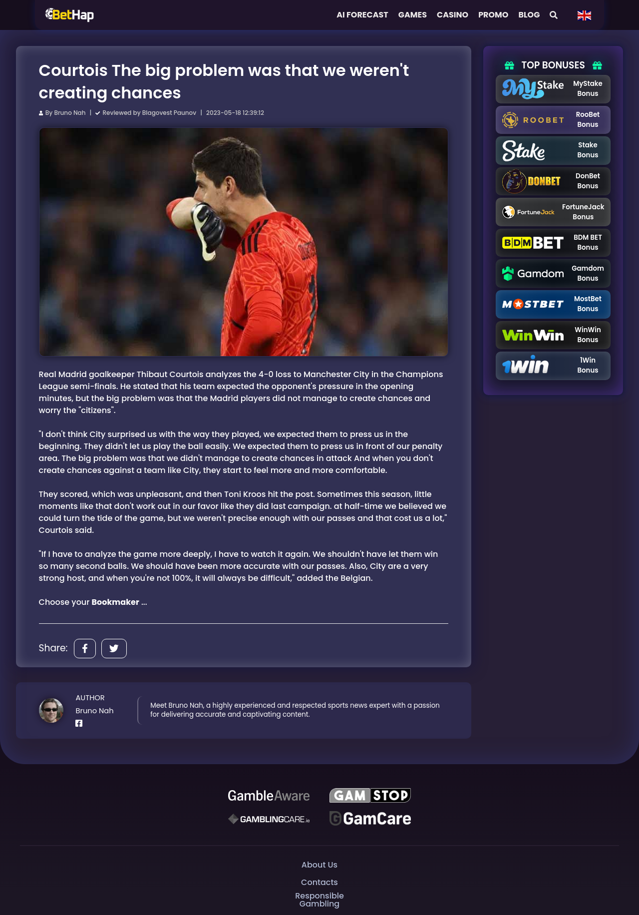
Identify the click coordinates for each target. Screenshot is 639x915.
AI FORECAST (362, 14)
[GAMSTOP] (369, 796)
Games (412, 14)
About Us (319, 865)
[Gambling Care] (268, 819)
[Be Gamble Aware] (268, 796)
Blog (529, 14)
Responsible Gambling (319, 900)
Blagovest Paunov (169, 112)
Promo (493, 14)
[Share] (85, 648)
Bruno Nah (69, 112)
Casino (452, 14)
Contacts (319, 882)
